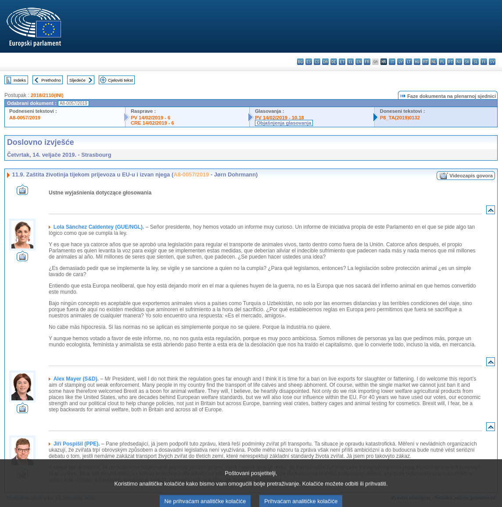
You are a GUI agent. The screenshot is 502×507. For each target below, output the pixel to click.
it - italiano (392, 61)
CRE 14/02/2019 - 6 (152, 123)
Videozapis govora (471, 175)
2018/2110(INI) (47, 95)
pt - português (450, 61)
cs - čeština (317, 61)
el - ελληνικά (350, 61)
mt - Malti (425, 61)
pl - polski (442, 61)
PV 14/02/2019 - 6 (150, 117)
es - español (308, 61)
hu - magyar (417, 61)
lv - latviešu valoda (400, 61)
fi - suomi (483, 61)
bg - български (300, 61)
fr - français (367, 61)
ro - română (458, 61)
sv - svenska (492, 61)
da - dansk (325, 61)
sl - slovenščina (475, 61)
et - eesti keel (342, 61)
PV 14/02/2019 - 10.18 (279, 117)
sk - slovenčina (467, 61)
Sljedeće (77, 80)
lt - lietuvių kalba (408, 61)
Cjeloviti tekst (120, 80)
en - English (358, 61)
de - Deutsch (333, 61)
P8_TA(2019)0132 (400, 117)
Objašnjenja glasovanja (284, 123)
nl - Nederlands (433, 61)
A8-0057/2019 (24, 117)
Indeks (20, 80)
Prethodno (51, 80)
